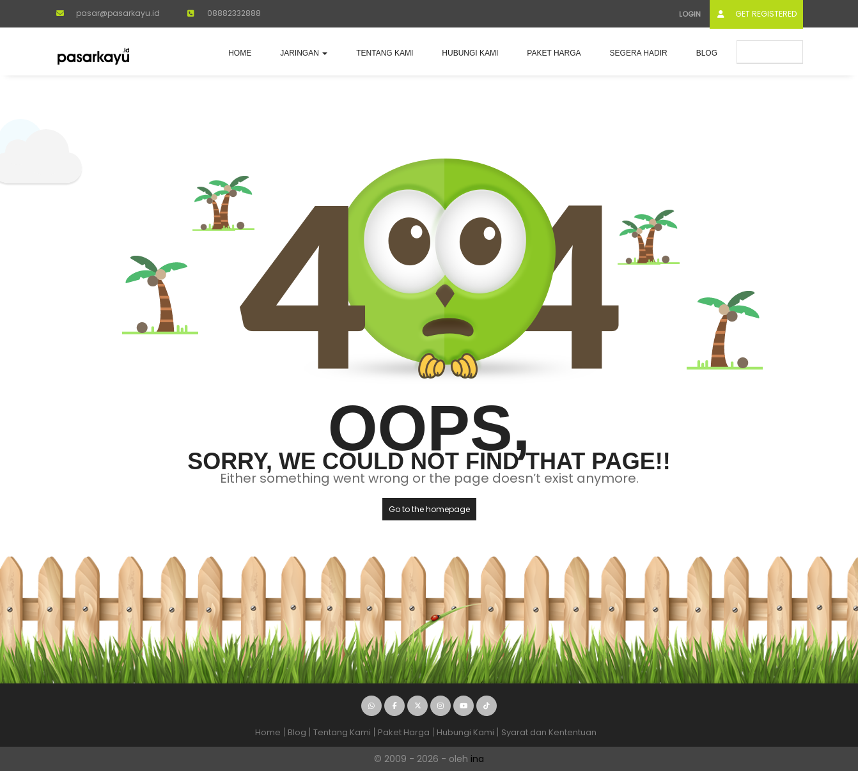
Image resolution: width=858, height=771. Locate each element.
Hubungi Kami (470, 53)
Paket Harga (554, 53)
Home (239, 53)
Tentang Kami (384, 53)
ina (477, 758)
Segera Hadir (638, 53)
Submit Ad (770, 51)
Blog (706, 53)
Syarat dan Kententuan (549, 732)
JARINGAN (303, 53)
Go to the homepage (429, 509)
